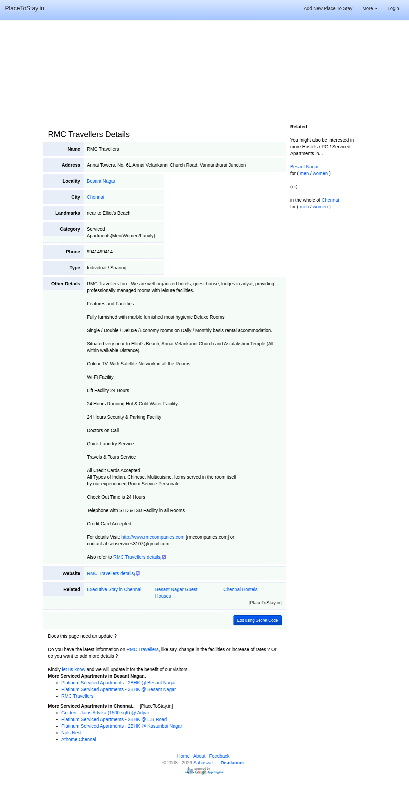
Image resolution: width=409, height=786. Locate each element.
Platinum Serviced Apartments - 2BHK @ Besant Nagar (118, 682)
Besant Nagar (101, 181)
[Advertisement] (204, 73)
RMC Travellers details (139, 557)
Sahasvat (203, 762)
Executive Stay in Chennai (114, 589)
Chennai (95, 197)
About (199, 756)
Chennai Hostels (240, 589)
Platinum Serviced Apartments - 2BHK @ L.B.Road (114, 719)
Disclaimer (232, 762)
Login (393, 8)
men (304, 173)
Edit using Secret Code (257, 620)
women (320, 173)
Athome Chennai (78, 739)
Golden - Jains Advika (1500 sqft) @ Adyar (105, 712)
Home (183, 756)
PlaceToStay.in (24, 8)
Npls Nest (71, 732)
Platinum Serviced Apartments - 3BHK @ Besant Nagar (118, 689)
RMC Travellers (143, 649)
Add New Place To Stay (328, 8)
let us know (73, 669)
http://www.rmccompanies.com (153, 537)
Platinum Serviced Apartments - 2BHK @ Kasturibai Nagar (121, 726)
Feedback (219, 756)
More (370, 8)
